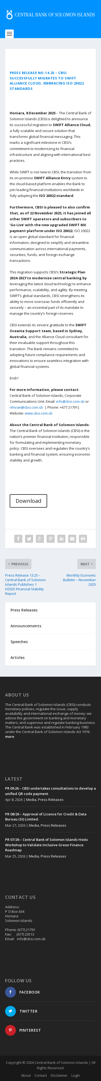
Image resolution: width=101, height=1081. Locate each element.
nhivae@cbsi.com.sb (26, 407)
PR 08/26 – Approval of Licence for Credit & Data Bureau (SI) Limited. (45, 817)
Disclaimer (59, 1075)
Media (31, 799)
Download (28, 500)
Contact (40, 1075)
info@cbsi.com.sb (70, 401)
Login (75, 1075)
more (9, 736)
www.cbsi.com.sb (39, 413)
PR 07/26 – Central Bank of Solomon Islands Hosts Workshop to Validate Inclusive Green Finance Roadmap (46, 844)
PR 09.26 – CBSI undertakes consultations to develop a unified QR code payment (50, 791)
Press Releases (51, 799)
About (26, 1075)
